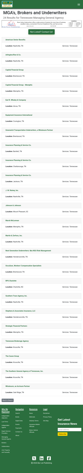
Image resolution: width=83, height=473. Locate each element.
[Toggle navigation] (78, 4)
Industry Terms (33, 421)
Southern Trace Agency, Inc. (16, 296)
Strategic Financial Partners (16, 326)
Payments (18, 428)
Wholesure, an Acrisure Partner (18, 386)
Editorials (32, 417)
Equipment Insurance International (19, 115)
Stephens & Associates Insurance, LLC (20, 311)
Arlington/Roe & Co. (13, 55)
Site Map (46, 421)
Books (17, 417)
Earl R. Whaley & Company (16, 100)
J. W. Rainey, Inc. (12, 190)
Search (17, 413)
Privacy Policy (47, 417)
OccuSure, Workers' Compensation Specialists (23, 266)
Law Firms (5, 421)
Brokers (4, 443)
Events (17, 424)
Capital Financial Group (15, 70)
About (17, 435)
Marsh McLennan (12, 220)
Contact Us (18, 432)
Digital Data (19, 421)
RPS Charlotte (11, 281)
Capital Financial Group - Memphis (19, 85)
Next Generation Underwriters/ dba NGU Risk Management (28, 251)
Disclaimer (46, 413)
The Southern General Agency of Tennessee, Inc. (24, 371)
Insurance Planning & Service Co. (18, 145)
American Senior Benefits (15, 40)
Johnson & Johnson (13, 205)
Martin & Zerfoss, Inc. (14, 236)
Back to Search (8, 400)
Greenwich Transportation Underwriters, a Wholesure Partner (29, 130)
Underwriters (6, 446)
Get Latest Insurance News (67, 421)
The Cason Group (12, 356)
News (31, 413)
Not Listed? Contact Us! (41, 32)
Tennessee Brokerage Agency (17, 341)
